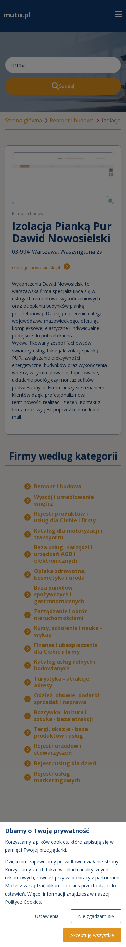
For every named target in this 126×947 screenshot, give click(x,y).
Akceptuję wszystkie (92, 935)
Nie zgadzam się (96, 916)
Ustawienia (47, 916)
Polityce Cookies (23, 902)
